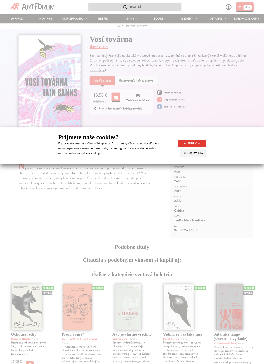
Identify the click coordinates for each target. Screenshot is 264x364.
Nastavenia (193, 153)
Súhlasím (192, 143)
